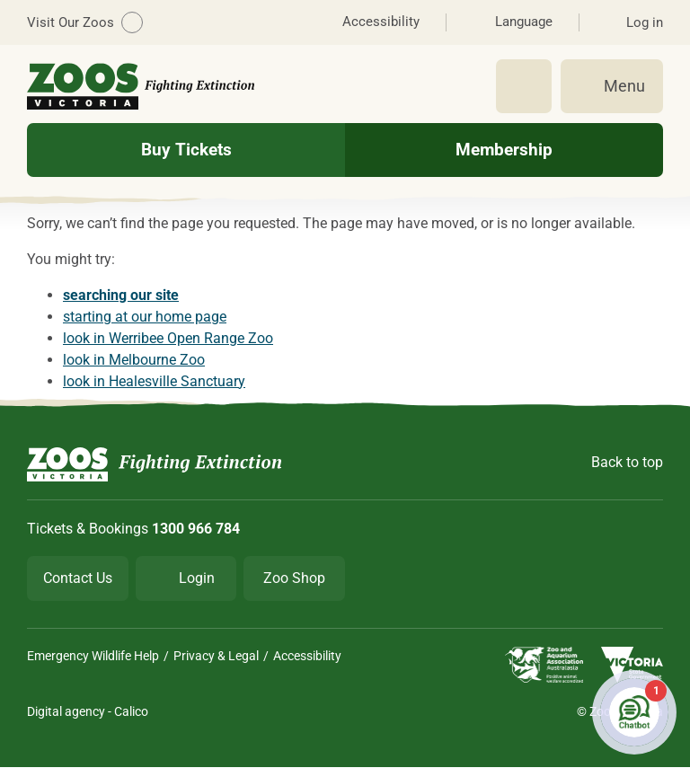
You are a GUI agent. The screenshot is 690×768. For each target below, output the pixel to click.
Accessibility (307, 656)
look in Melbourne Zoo (134, 359)
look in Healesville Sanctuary (154, 381)
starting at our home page (144, 316)
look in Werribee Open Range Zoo (168, 338)
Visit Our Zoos (85, 22)
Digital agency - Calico (87, 711)
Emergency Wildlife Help (93, 656)
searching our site (121, 295)
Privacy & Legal (216, 656)
